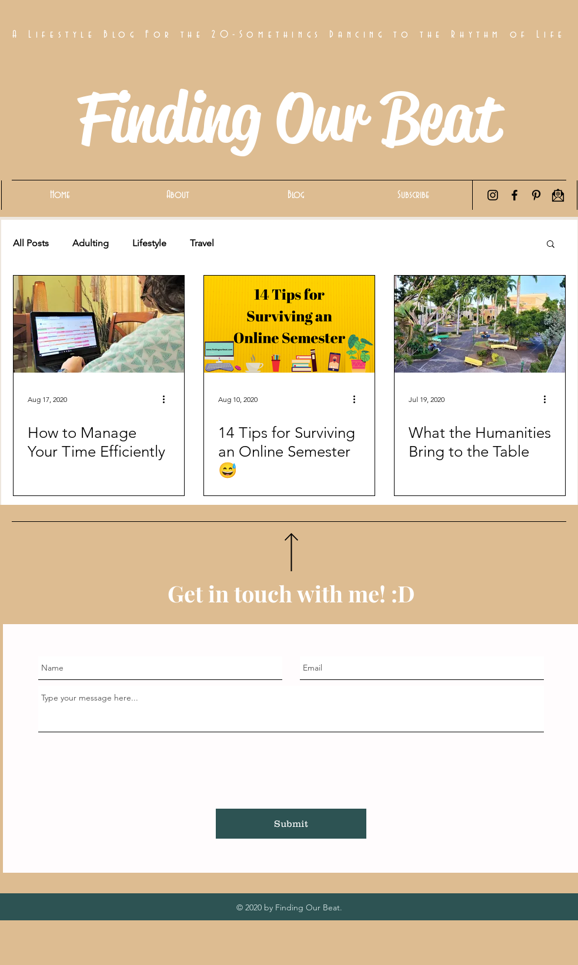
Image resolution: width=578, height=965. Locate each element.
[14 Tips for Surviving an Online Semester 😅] (289, 324)
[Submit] (291, 824)
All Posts (31, 243)
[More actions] (168, 399)
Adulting (90, 243)
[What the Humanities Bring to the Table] (480, 324)
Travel (202, 243)
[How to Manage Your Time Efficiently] (99, 324)
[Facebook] (514, 195)
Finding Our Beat (288, 117)
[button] (550, 245)
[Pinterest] (536, 195)
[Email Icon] (558, 195)
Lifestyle (149, 243)
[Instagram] (493, 195)
